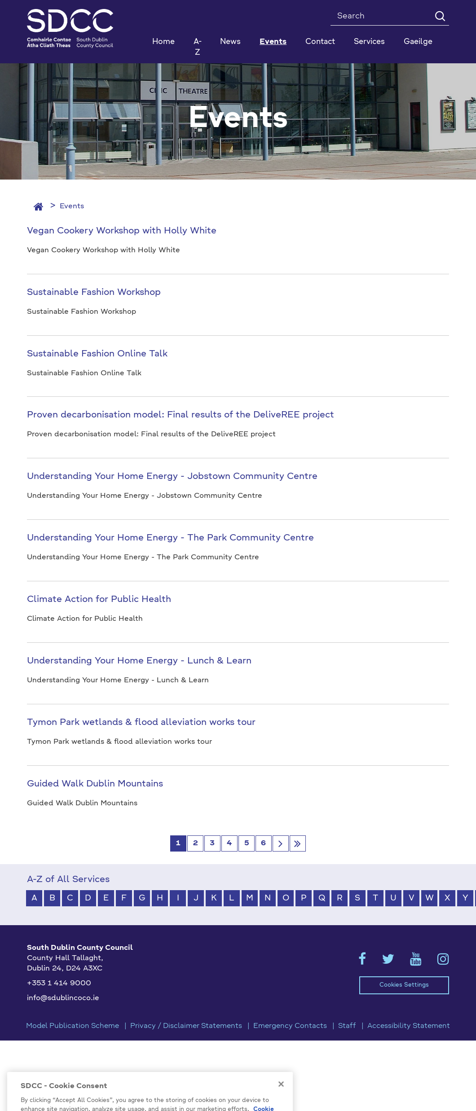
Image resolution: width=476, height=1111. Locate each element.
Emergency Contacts (290, 1026)
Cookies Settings (404, 985)
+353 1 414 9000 (59, 983)
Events (72, 206)
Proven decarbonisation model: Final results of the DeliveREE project (180, 415)
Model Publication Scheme (72, 1026)
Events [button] (273, 42)
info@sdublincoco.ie (63, 998)
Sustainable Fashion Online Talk (97, 354)
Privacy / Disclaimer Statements (186, 1026)
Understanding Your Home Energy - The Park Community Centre (170, 538)
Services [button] (369, 42)
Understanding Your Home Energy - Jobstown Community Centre (172, 476)
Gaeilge (418, 42)
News (230, 42)
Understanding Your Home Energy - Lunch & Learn (139, 661)
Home (163, 42)
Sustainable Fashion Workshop (94, 292)
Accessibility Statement (408, 1026)
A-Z (198, 47)
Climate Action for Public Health (99, 599)
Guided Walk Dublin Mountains (95, 784)
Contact (320, 42)
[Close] (281, 1094)
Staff (347, 1026)
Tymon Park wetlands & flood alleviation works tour (141, 722)
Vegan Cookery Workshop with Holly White (121, 231)
